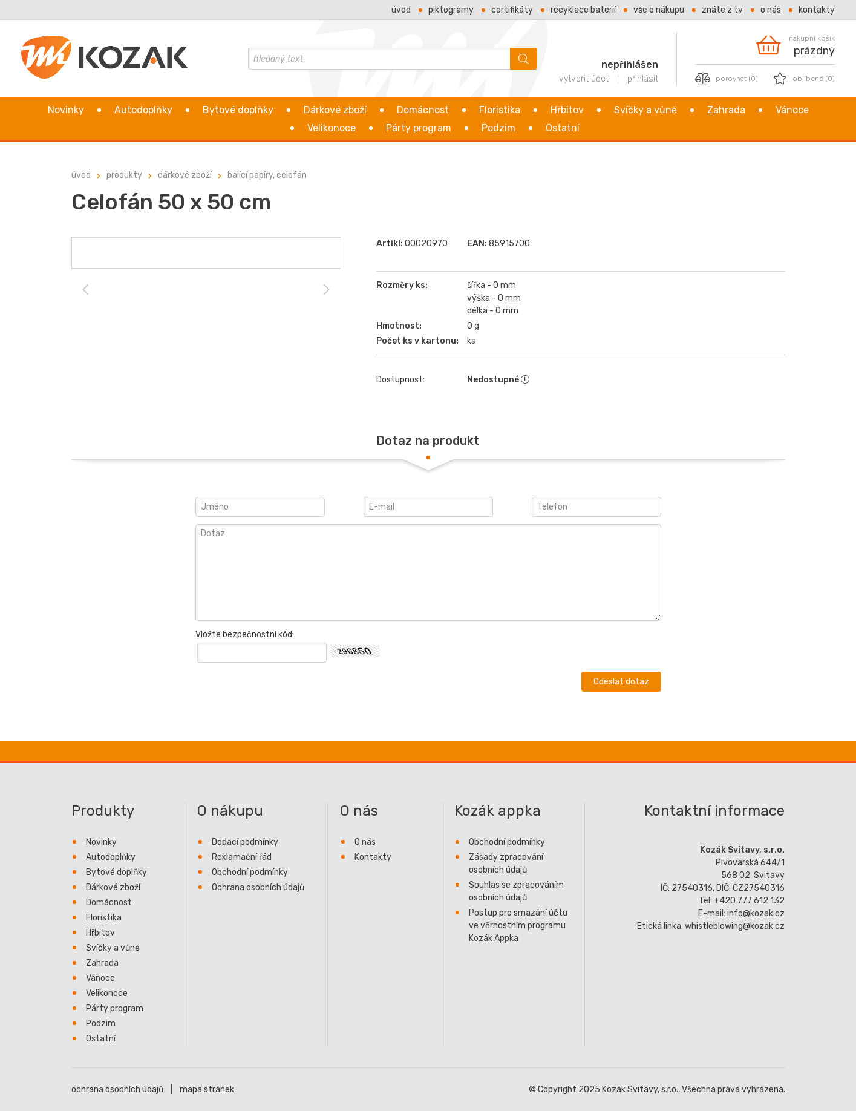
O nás (770, 10)
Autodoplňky (143, 110)
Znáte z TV (722, 10)
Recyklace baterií (583, 10)
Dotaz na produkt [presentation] (428, 440)
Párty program (418, 128)
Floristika (499, 110)
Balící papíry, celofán (267, 175)
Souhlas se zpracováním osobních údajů (516, 891)
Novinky (66, 110)
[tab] (428, 440)
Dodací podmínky (245, 842)
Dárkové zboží (335, 110)
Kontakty (817, 10)
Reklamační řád (242, 857)
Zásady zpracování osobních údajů (506, 863)
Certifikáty (512, 10)
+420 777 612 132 (749, 901)
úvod (81, 175)
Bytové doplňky (238, 110)
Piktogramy (451, 10)
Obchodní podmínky (250, 872)
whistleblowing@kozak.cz (735, 926)
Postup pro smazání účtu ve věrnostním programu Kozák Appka (518, 925)
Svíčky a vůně (645, 110)
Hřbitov (567, 110)
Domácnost (423, 110)
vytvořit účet (584, 79)
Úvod (401, 10)
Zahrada (726, 110)
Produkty (124, 175)
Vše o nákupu (658, 10)
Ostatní (563, 128)
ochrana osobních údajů (117, 1089)
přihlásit (642, 79)
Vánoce (792, 110)
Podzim (498, 128)
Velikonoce (331, 128)
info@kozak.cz (756, 913)
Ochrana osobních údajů (258, 887)
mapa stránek (207, 1089)
